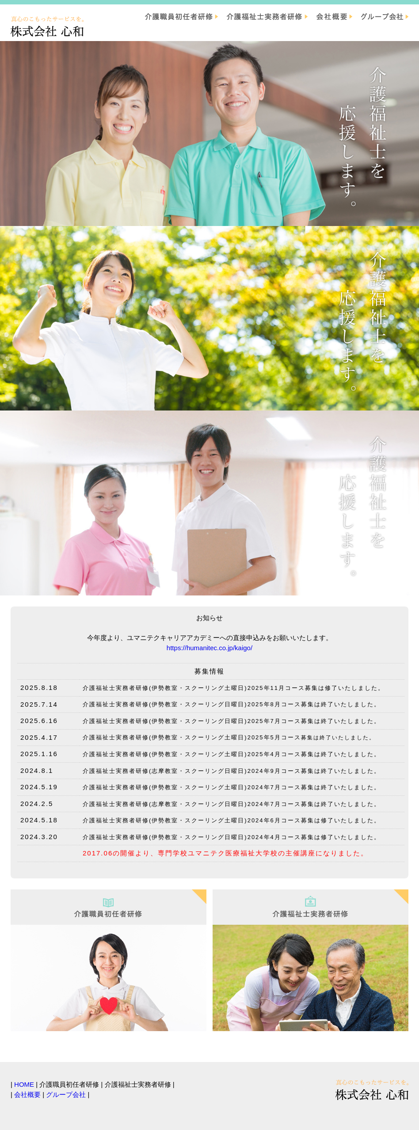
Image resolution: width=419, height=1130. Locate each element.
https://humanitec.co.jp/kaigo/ (209, 648)
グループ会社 (66, 1094)
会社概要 (27, 1094)
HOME (24, 1084)
